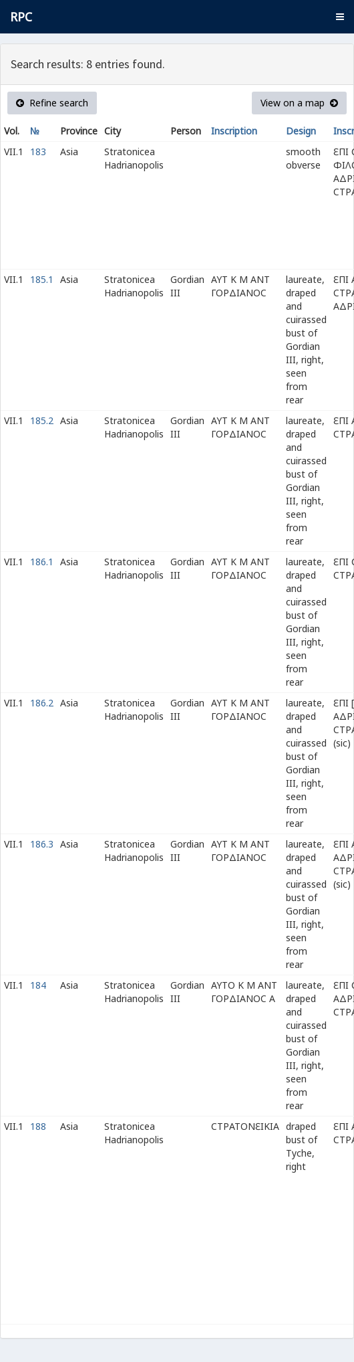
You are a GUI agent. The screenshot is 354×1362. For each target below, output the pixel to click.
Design (301, 130)
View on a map (299, 102)
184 (38, 985)
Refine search (52, 102)
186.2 (41, 702)
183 (38, 151)
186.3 (41, 844)
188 (38, 1126)
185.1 (41, 279)
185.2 (41, 420)
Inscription (234, 130)
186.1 (41, 561)
